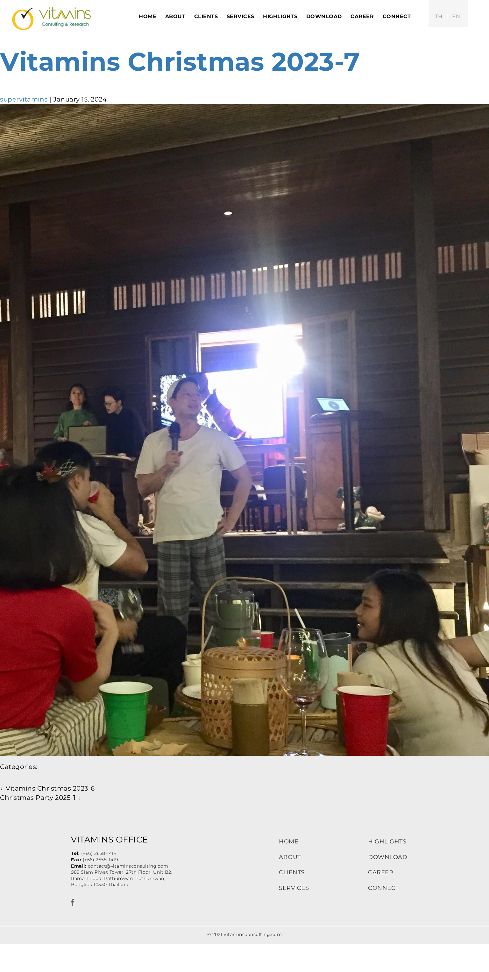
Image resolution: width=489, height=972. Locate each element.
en (456, 16)
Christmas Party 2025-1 (40, 797)
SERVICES (294, 887)
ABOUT (290, 857)
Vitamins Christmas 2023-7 (180, 61)
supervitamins (24, 99)
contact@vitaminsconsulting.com (128, 866)
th (438, 16)
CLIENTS (292, 872)
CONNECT (383, 887)
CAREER (380, 872)
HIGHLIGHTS (387, 841)
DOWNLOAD (387, 857)
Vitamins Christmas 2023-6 (47, 788)
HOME (288, 841)
